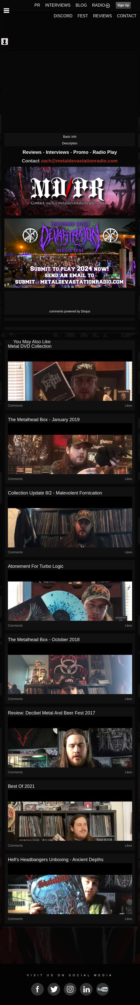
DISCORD (63, 16)
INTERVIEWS (57, 5)
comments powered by (69, 311)
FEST (83, 16)
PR (37, 5)
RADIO (98, 5)
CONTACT (126, 16)
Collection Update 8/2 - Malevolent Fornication (55, 492)
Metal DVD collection (30, 346)
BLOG (81, 5)
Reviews (32, 152)
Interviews (58, 152)
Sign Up (123, 5)
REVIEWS (102, 16)
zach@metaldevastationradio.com (79, 160)
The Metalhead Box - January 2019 (44, 419)
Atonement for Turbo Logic (35, 566)
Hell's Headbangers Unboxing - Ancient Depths (56, 859)
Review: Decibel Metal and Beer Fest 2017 (51, 712)
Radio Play (105, 152)
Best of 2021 (21, 786)
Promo (81, 152)
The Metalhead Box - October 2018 (44, 639)
